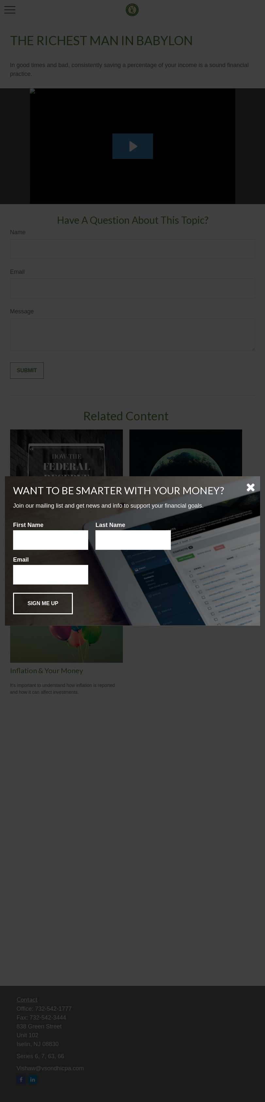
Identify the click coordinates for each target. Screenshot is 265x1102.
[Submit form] (43, 603)
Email (21, 559)
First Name (28, 525)
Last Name (110, 525)
